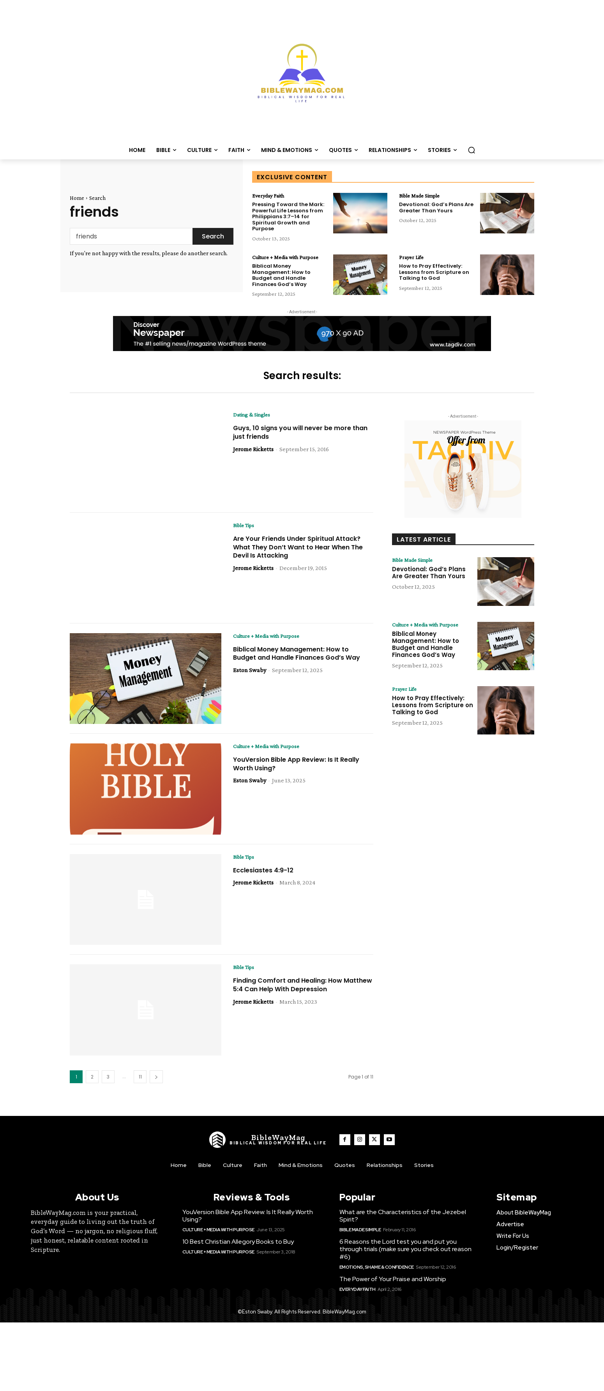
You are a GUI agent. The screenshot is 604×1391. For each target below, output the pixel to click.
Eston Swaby (249, 686)
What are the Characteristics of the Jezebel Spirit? (402, 1223)
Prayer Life (412, 258)
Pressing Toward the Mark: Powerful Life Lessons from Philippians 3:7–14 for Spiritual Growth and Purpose (288, 217)
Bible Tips (245, 533)
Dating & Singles (254, 423)
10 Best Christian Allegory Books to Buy (238, 1249)
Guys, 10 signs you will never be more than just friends (299, 440)
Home (77, 198)
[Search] (213, 236)
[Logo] (268, 1147)
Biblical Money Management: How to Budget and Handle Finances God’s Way (281, 283)
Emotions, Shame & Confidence (376, 1275)
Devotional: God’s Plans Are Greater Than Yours (436, 208)
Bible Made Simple (423, 196)
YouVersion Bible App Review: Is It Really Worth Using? (292, 772)
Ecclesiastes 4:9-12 (267, 878)
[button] (471, 150)
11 (140, 1084)
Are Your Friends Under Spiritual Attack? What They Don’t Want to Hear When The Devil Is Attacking (303, 555)
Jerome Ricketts (253, 457)
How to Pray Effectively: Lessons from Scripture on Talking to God (434, 273)
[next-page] (156, 1084)
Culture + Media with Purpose (279, 261)
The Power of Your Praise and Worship (392, 1287)
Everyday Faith (271, 196)
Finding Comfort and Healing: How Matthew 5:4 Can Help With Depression (302, 993)
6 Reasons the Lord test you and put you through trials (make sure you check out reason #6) (405, 1256)
